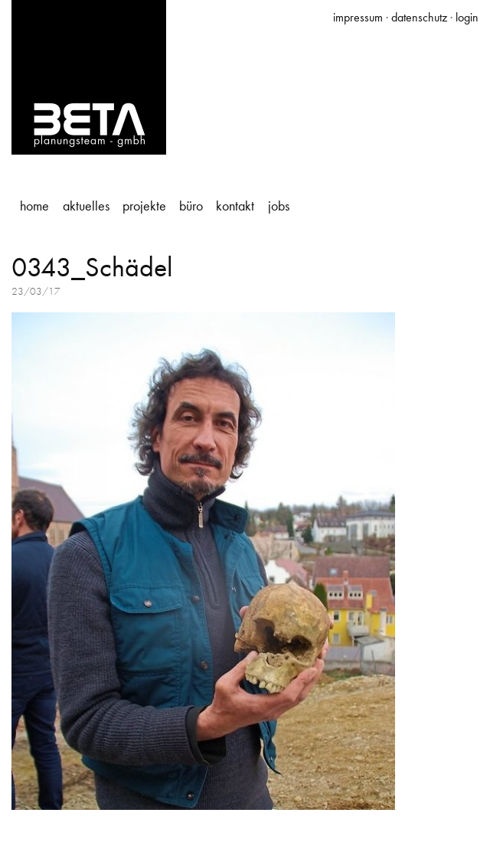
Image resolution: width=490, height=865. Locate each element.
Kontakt (235, 205)
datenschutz (419, 17)
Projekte (144, 205)
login (467, 17)
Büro (191, 205)
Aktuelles (86, 205)
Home (34, 205)
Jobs (278, 205)
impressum (358, 17)
